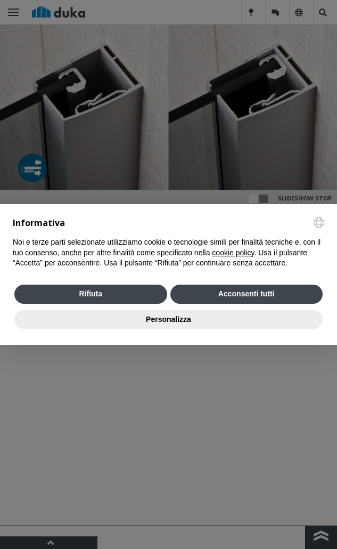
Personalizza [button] (168, 319)
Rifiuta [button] (90, 293)
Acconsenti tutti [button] (246, 293)
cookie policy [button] (233, 252)
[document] (168, 242)
